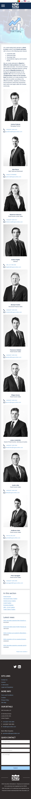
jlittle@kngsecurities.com (13, 492)
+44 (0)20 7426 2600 (8, 721)
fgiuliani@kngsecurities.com (13, 357)
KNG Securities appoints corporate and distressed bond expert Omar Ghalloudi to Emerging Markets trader (15, 645)
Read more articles (22, 651)
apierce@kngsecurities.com (13, 176)
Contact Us (4, 679)
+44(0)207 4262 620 (11, 310)
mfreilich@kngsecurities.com (14, 312)
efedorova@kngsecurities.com (14, 222)
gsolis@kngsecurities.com (13, 538)
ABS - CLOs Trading (9, 607)
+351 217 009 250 (11, 264)
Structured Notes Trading (10, 598)
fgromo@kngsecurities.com (13, 402)
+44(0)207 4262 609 (11, 580)
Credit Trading (7, 603)
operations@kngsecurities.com (11, 733)
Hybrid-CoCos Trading (9, 601)
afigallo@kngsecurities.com (13, 267)
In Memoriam (5, 684)
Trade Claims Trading (9, 609)
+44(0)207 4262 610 (11, 129)
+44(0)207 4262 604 (11, 445)
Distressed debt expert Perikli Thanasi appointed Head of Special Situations (15, 626)
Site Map (3, 702)
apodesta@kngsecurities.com (14, 131)
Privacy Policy (5, 700)
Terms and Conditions (7, 695)
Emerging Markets (8, 605)
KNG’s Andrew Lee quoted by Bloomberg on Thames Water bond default (15, 633)
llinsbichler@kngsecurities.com (14, 447)
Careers (3, 682)
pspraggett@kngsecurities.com (14, 583)
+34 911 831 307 (10, 535)
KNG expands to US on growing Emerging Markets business (15, 639)
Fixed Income (7, 596)
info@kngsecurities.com (9, 726)
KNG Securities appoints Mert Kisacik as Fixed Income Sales (15, 620)
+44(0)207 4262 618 (11, 355)
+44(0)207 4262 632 (11, 490)
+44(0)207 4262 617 (11, 219)
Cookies (3, 697)
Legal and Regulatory (7, 687)
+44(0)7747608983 (11, 174)
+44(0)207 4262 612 (11, 400)
